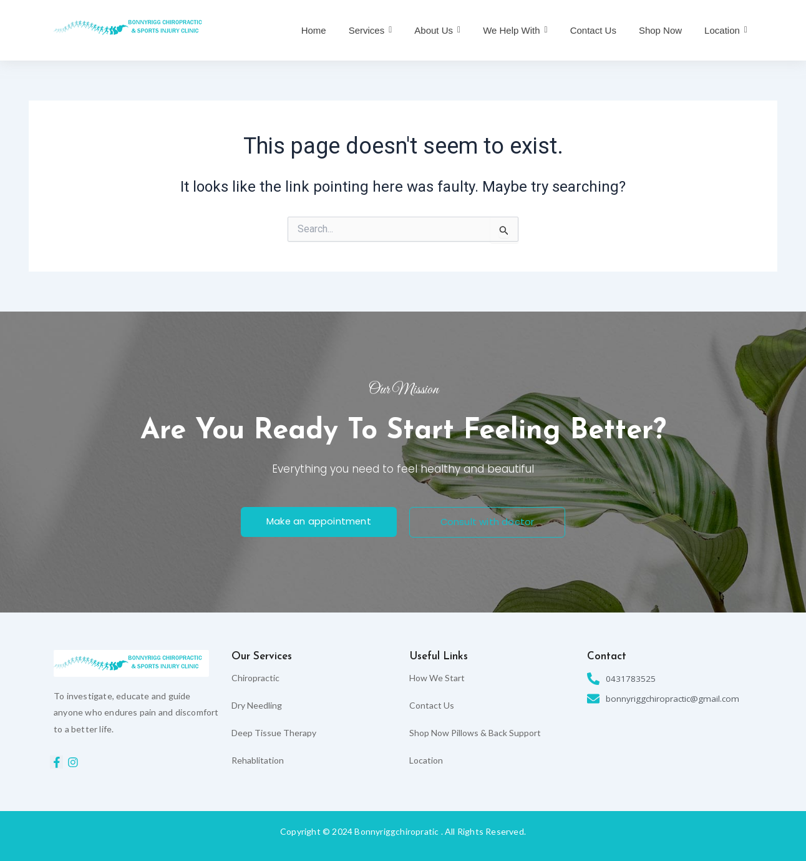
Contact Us (431, 705)
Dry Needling (256, 705)
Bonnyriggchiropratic (396, 831)
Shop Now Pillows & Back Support (475, 732)
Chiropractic (255, 677)
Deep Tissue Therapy (273, 732)
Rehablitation (257, 760)
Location (426, 760)
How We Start (437, 677)
